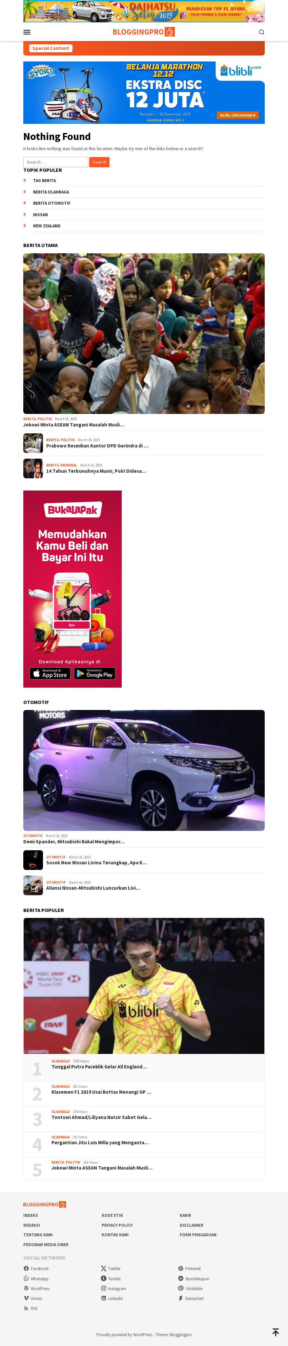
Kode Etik (112, 1215)
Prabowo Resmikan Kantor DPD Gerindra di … (97, 446)
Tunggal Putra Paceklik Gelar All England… (99, 1067)
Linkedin (112, 1298)
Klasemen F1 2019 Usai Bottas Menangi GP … (101, 1092)
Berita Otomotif (52, 203)
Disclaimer (191, 1225)
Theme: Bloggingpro (173, 1334)
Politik (44, 419)
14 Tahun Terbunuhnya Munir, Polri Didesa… (96, 471)
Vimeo (32, 1298)
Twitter (110, 1268)
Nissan (40, 214)
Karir (185, 1215)
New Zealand (47, 226)
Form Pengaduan (198, 1235)
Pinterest (189, 1268)
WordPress (36, 1288)
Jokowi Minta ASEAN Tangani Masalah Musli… (73, 425)
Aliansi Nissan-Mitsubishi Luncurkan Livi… (93, 888)
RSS (30, 1308)
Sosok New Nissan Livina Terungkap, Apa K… (96, 863)
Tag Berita (44, 180)
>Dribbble (190, 1288)
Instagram (113, 1288)
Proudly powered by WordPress (124, 1334)
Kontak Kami (115, 1235)
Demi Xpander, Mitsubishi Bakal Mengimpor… (74, 842)
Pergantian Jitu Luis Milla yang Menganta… (100, 1143)
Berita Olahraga (51, 192)
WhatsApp (36, 1279)
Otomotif (33, 835)
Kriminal (68, 465)
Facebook (36, 1268)
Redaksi (31, 1225)
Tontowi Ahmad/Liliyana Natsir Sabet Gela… (101, 1117)
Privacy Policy (117, 1225)
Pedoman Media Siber (46, 1244)
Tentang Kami (38, 1235)
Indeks (30, 1215)
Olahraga (60, 1061)
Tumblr (111, 1279)
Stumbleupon (193, 1279)
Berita (29, 419)
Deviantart (191, 1298)
